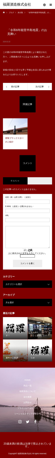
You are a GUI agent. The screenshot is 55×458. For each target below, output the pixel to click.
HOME (27, 380)
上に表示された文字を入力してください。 (27, 253)
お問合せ (27, 402)
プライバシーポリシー (27, 408)
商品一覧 (27, 385)
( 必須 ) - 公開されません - (19, 206)
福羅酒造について (27, 391)
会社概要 (27, 397)
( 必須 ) (18, 197)
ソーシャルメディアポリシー (27, 414)
